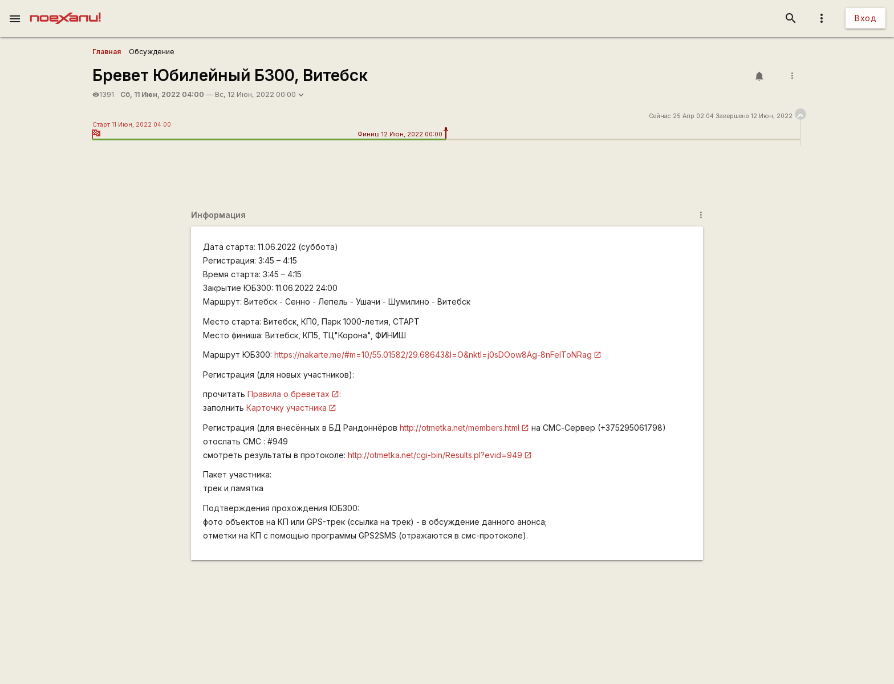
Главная (106, 51)
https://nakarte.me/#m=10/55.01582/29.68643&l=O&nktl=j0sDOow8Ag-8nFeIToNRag (433, 354)
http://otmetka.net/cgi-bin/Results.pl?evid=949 (435, 455)
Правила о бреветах (288, 394)
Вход (865, 18)
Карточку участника (286, 407)
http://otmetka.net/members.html (459, 427)
